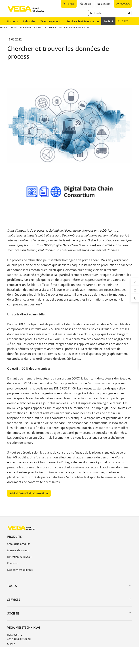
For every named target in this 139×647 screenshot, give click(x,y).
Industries (29, 21)
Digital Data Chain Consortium (29, 493)
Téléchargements (51, 21)
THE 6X (123, 21)
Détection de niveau (19, 557)
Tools (12, 586)
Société (108, 21)
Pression (12, 563)
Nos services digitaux (20, 570)
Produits (12, 21)
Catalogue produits (18, 544)
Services (13, 600)
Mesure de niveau (18, 550)
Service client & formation (83, 21)
